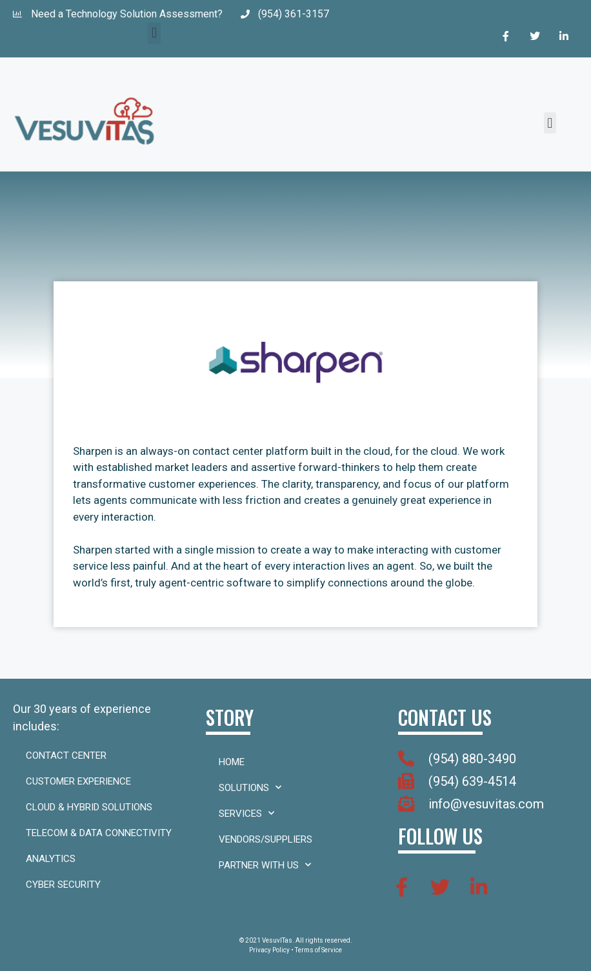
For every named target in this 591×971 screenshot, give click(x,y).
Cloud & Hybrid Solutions (89, 807)
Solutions (250, 787)
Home (232, 762)
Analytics (50, 859)
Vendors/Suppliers (265, 839)
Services (246, 813)
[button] (154, 33)
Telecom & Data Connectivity (99, 833)
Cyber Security (63, 884)
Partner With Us (265, 865)
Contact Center (66, 755)
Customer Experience (78, 781)
